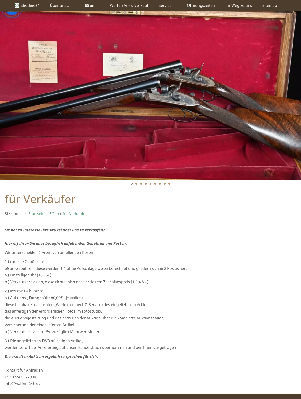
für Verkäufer (75, 213)
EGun (54, 213)
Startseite (37, 213)
